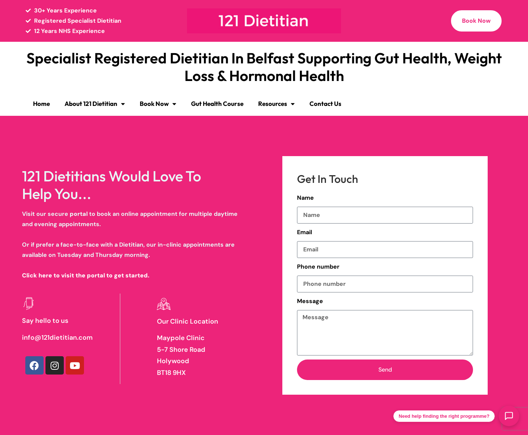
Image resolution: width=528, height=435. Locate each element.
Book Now (158, 104)
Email (304, 232)
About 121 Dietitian (95, 104)
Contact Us (325, 103)
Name (305, 198)
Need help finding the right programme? (444, 416)
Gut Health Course (217, 103)
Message (310, 301)
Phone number (318, 266)
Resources (276, 104)
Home (41, 103)
